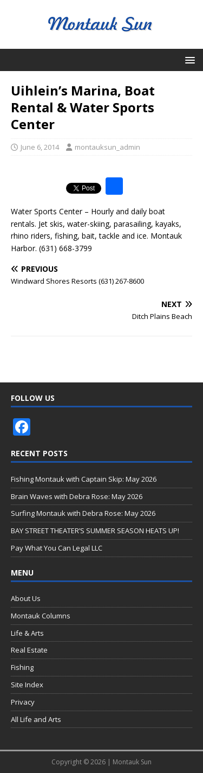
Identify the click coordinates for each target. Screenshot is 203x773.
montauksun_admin (107, 147)
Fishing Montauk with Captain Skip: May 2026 (83, 479)
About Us (26, 598)
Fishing (22, 667)
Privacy (23, 702)
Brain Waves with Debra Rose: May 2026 (76, 496)
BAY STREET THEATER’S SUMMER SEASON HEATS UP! (95, 530)
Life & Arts (27, 633)
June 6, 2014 (40, 147)
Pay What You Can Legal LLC (56, 548)
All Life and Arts (36, 719)
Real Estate (29, 650)
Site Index (27, 684)
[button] (188, 59)
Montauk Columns (40, 616)
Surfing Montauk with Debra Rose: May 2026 (83, 513)
